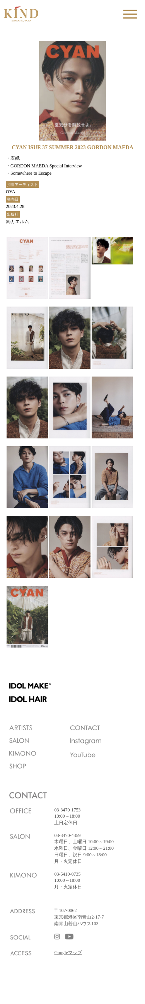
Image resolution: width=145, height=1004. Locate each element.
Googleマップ (68, 952)
